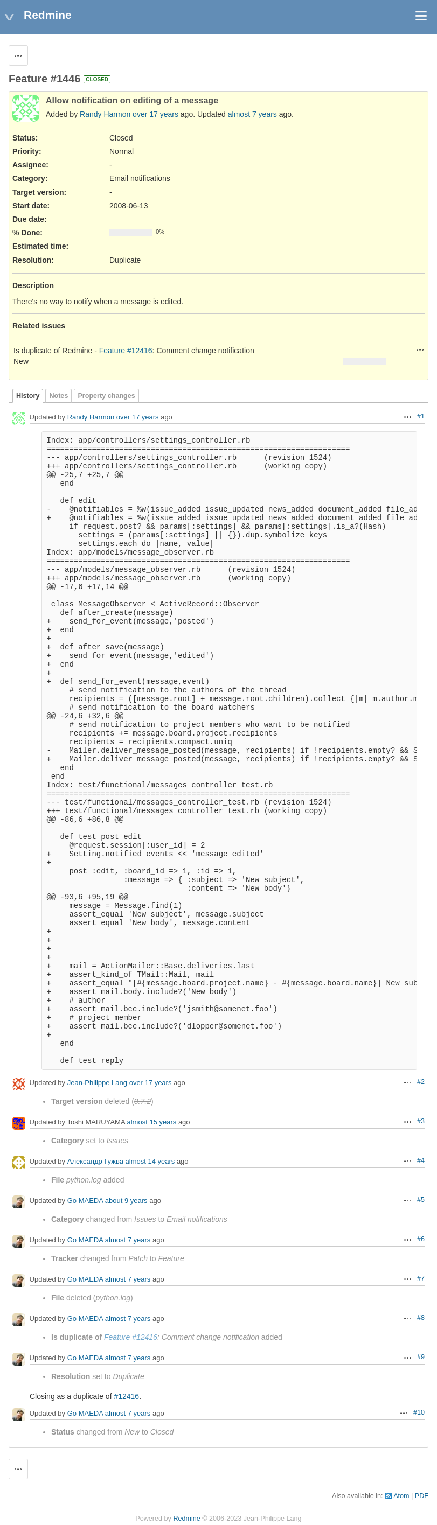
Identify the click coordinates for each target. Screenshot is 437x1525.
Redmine (186, 1518)
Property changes (106, 396)
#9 (421, 1357)
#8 (421, 1317)
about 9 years (126, 1201)
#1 (421, 416)
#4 (421, 1160)
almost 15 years (152, 1122)
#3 (421, 1121)
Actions (420, 349)
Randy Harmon (105, 114)
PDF (421, 1496)
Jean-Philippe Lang (97, 1083)
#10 (419, 1412)
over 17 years (155, 114)
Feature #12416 (125, 350)
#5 (421, 1200)
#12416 (126, 1396)
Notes (58, 396)
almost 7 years (252, 114)
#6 (421, 1239)
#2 (421, 1082)
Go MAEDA (85, 1201)
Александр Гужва (95, 1161)
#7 (421, 1278)
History (27, 396)
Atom (401, 1496)
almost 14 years (150, 1161)
